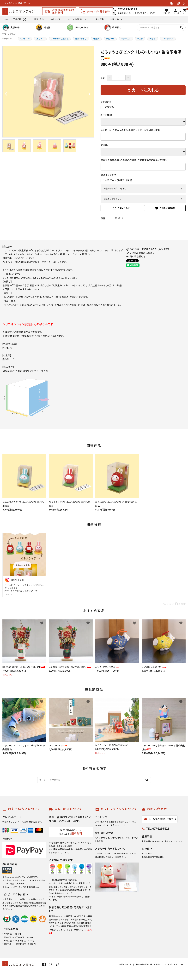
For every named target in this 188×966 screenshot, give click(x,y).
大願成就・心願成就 (59, 39)
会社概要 (100, 19)
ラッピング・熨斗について (78, 19)
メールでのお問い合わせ (158, 819)
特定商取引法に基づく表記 (148, 964)
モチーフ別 (126, 39)
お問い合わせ (116, 19)
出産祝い (40, 39)
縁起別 (96, 39)
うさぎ (140, 39)
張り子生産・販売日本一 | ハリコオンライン (21, 3)
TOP (4, 34)
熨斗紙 (104, 145)
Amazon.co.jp (11, 877)
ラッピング (106, 102)
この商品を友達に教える (140, 253)
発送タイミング (108, 175)
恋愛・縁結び (81, 39)
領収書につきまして (112, 199)
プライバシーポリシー (173, 964)
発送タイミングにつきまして (116, 189)
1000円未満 (167, 39)
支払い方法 (55, 19)
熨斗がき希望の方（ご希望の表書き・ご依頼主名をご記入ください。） (135, 160)
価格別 (153, 39)
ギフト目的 (25, 39)
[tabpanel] (48, 91)
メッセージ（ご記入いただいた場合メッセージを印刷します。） (131, 130)
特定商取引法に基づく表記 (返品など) (147, 249)
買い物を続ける (136, 256)
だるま (13, 34)
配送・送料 (39, 19)
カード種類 (106, 115)
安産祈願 (110, 39)
